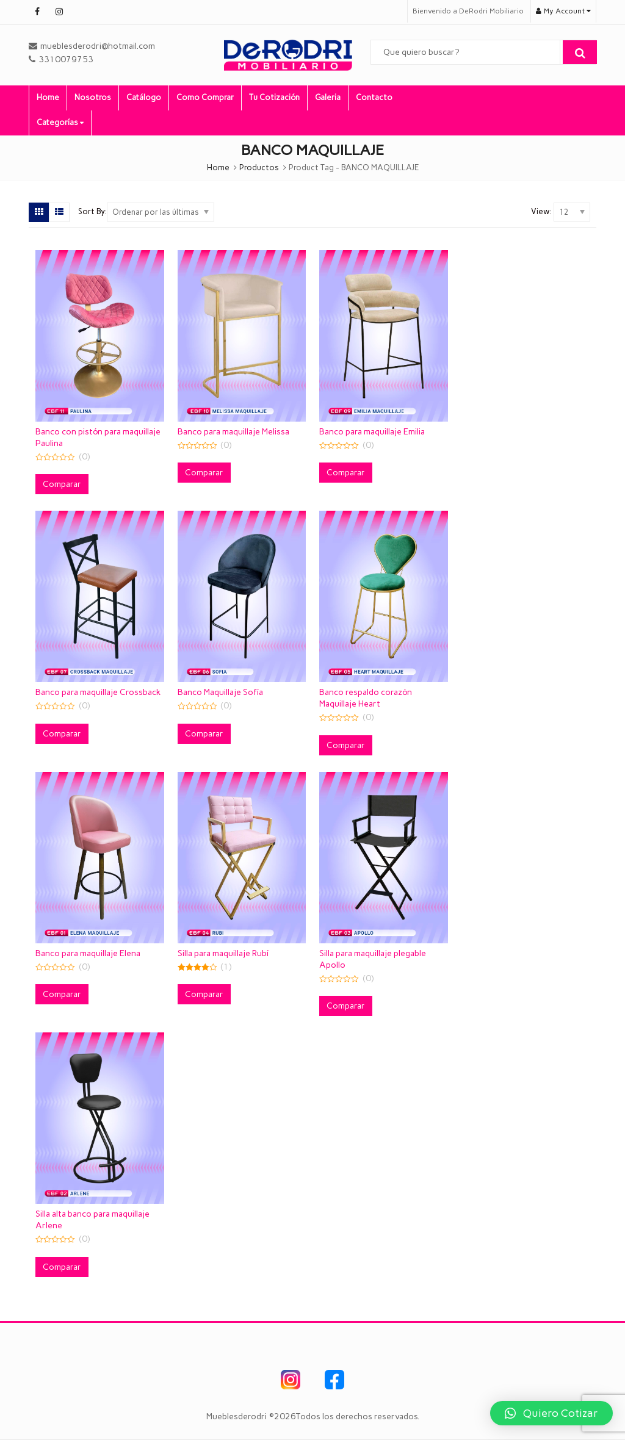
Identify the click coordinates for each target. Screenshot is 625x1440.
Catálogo (143, 97)
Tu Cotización (274, 97)
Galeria (328, 97)
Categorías (60, 122)
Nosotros (92, 97)
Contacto (374, 97)
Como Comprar (205, 97)
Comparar (62, 484)
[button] (551, 1413)
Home (48, 97)
